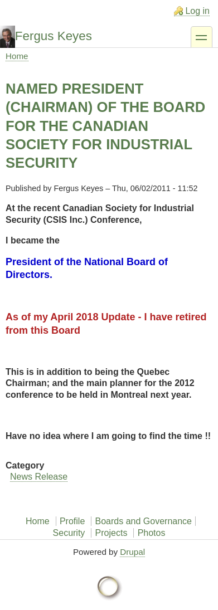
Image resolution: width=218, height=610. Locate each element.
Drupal (132, 552)
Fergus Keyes (53, 36)
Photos (152, 533)
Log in (197, 11)
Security (69, 533)
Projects (111, 533)
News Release (38, 476)
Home (17, 56)
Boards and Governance (143, 521)
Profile (72, 521)
